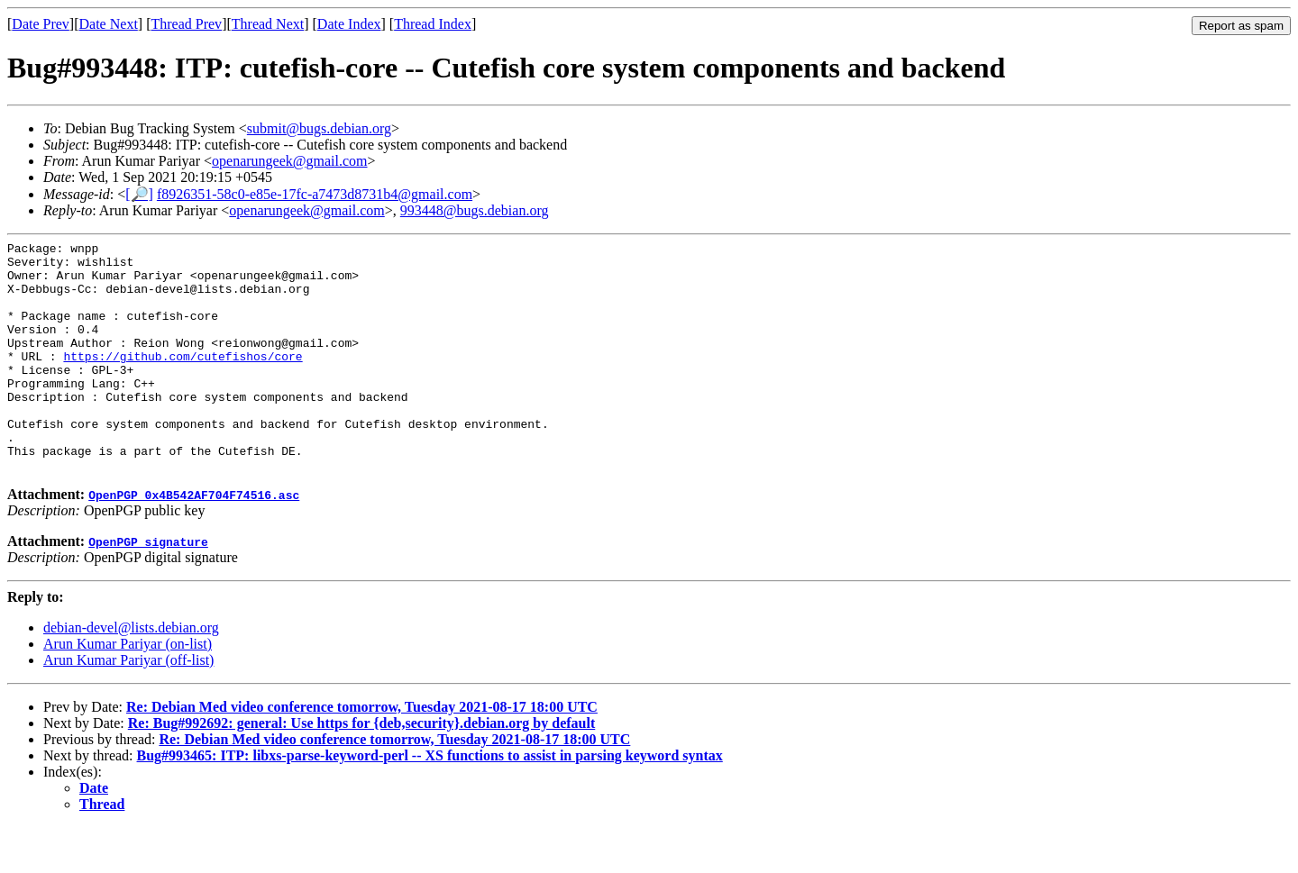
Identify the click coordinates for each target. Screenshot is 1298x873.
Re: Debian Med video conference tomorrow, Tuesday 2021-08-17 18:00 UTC (362, 752)
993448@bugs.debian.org (474, 210)
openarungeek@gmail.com (289, 160)
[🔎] (139, 194)
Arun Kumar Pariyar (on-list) (127, 689)
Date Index (349, 24)
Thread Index (432, 24)
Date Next (108, 24)
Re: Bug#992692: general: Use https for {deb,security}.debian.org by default (362, 769)
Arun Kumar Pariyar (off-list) (128, 706)
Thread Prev (186, 24)
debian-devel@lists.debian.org (131, 673)
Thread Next (268, 24)
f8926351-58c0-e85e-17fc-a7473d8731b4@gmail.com (314, 194)
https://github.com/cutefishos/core (182, 380)
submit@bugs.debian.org (319, 128)
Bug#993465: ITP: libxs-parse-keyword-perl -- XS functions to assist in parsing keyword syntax (430, 801)
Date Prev (40, 24)
